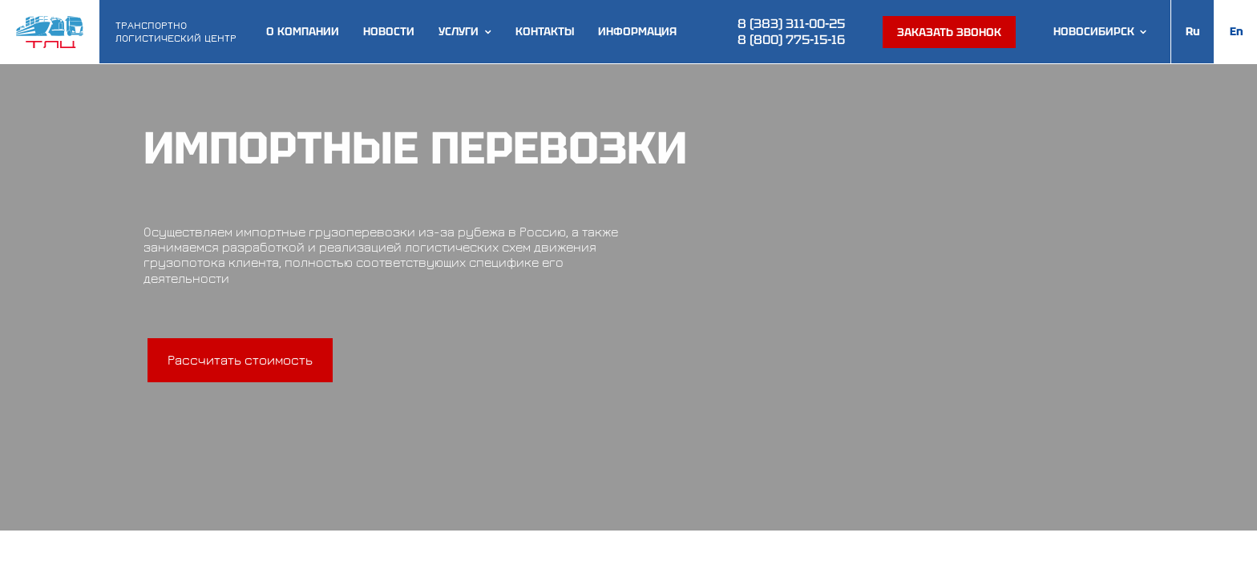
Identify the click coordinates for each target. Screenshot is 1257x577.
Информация (637, 31)
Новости (388, 31)
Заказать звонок (949, 32)
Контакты (544, 31)
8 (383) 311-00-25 (791, 23)
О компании (302, 31)
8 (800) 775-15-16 (791, 39)
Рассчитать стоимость (240, 360)
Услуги (459, 31)
